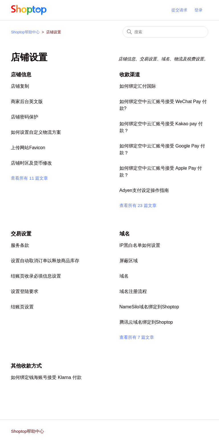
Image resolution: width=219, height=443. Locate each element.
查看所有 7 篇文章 (136, 337)
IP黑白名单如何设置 (139, 245)
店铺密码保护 (24, 116)
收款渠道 (129, 74)
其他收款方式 (26, 366)
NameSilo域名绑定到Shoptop (149, 306)
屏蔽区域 (128, 260)
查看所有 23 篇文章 (138, 205)
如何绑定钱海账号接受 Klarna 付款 (46, 377)
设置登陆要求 (24, 291)
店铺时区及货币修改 (31, 163)
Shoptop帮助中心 (25, 32)
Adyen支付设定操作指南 (144, 190)
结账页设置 (22, 306)
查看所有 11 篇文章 (29, 178)
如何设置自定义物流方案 (36, 132)
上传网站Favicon (28, 147)
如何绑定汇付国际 (137, 86)
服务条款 (20, 245)
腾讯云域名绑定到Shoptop (146, 322)
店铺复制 (20, 86)
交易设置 (21, 234)
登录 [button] (198, 10)
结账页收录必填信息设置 (36, 276)
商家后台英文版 (27, 101)
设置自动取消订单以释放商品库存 (45, 260)
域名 (124, 234)
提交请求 (179, 10)
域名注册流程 (133, 291)
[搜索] (165, 32)
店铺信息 (21, 74)
